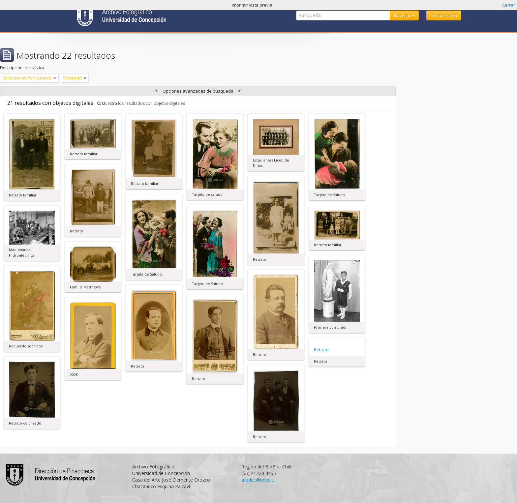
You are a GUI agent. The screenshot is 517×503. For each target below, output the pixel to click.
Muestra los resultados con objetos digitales (141, 103)
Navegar (402, 15)
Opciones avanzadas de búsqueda (198, 91)
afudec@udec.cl (258, 480)
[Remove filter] (54, 77)
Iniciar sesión (444, 15)
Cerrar (508, 5)
